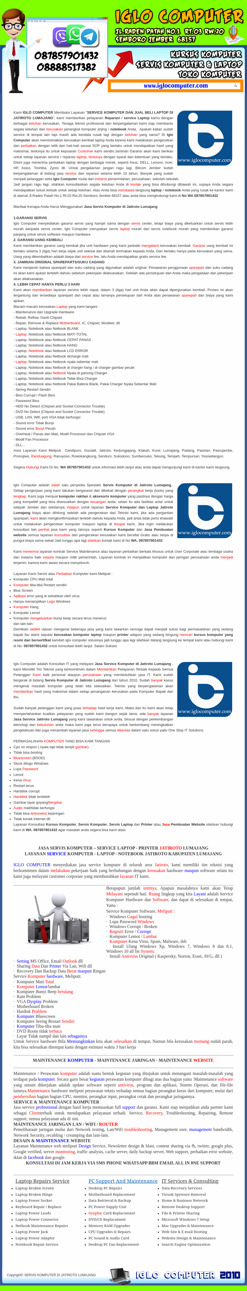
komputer (69, 1073)
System (147, 951)
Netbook (60, 373)
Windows (145, 921)
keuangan (99, 502)
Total (49, 981)
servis (136, 223)
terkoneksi (39, 813)
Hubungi (33, 467)
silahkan (95, 540)
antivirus (125, 1085)
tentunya (96, 157)
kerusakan (55, 129)
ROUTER (108, 1124)
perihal (44, 529)
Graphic (96, 1213)
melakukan (60, 870)
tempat (120, 524)
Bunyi (40, 428)
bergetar (56, 802)
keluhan (35, 123)
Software (161, 899)
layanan (127, 876)
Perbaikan (64, 574)
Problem (39, 1011)
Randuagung (41, 456)
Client (34, 1113)
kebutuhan (46, 725)
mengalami (150, 246)
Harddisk (21, 797)
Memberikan (107, 669)
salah (56, 485)
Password (31, 769)
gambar (81, 747)
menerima (31, 551)
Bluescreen (22, 758)
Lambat (150, 936)
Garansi (199, 246)
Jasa (166, 824)
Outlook (70, 961)
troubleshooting (138, 1129)
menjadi (226, 557)
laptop (81, 157)
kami (34, 518)
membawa (127, 190)
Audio (18, 808)
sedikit (36, 629)
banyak (157, 680)
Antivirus (130, 956)
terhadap (90, 708)
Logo (51, 601)
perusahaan (93, 675)
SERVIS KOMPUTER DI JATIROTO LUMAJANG (60, 1275)
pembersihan (25, 1096)
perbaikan (29, 146)
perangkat (136, 490)
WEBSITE (203, 1060)
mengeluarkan (42, 618)
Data (36, 966)
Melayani (114, 894)
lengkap (19, 496)
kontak (136, 184)
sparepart (197, 268)
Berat (72, 971)
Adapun (74, 507)
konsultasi (63, 535)
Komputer (21, 585)
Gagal (133, 916)
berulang (65, 991)
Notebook (37, 351)
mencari (187, 635)
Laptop (62, 306)
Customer (86, 151)
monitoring (65, 1151)
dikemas (124, 730)
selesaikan (123, 1041)
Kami (38, 675)
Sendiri (68, 1021)
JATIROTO (171, 848)
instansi (101, 179)
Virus (27, 780)
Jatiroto (161, 864)
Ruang (155, 894)
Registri (117, 931)
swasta (49, 557)
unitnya (149, 888)
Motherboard (70, 323)
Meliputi (166, 911)
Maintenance (39, 1090)
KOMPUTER (54, 741)
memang (202, 1041)
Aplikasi (20, 596)
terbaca (55, 1031)
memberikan (43, 290)
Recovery (154, 1113)
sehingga (97, 730)
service (71, 173)
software (225, 1079)
